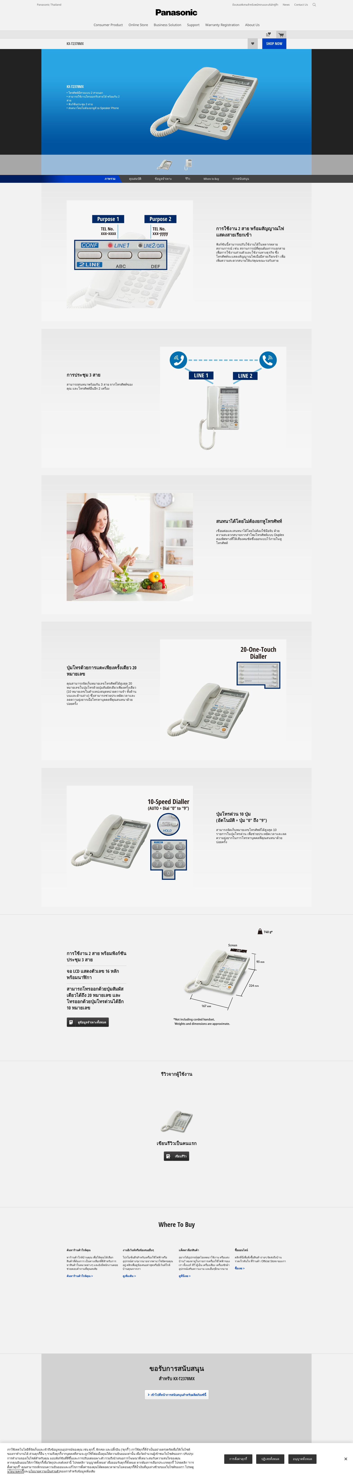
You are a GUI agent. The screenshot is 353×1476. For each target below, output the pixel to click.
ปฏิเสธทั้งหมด (270, 1459)
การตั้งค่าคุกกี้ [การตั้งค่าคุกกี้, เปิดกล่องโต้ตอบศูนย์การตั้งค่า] (238, 1459)
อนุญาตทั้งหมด (302, 1459)
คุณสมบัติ (135, 178)
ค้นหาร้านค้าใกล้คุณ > (80, 1276)
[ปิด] (346, 1459)
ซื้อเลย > (239, 1268)
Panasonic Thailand (49, 5)
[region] (176, 1459)
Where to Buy (211, 178)
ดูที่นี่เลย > (184, 1276)
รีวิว (187, 178)
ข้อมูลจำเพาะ (163, 178)
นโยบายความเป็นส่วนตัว (44, 1471)
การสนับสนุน (241, 178)
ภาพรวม (109, 178)
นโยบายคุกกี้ (15, 1471)
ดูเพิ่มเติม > (129, 1276)
